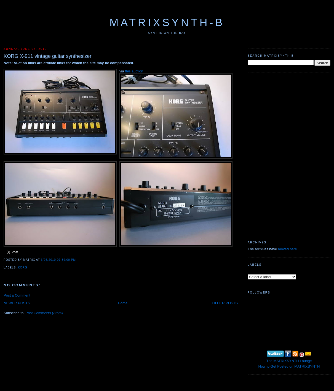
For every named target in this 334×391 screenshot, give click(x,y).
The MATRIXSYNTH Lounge (289, 361)
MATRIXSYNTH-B (167, 22)
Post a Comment (17, 295)
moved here (287, 249)
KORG (22, 267)
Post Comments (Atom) (44, 313)
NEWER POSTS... (18, 303)
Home (122, 303)
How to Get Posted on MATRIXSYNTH (289, 366)
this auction (134, 71)
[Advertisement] (289, 112)
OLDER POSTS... (226, 303)
